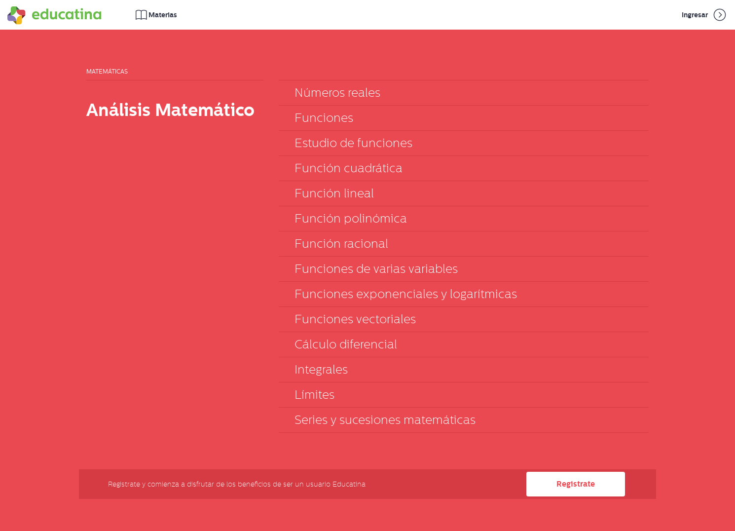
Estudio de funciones (353, 143)
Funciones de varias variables (376, 268)
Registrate (575, 484)
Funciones (323, 117)
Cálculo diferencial (345, 344)
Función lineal (334, 193)
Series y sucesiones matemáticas (385, 419)
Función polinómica (350, 218)
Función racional (341, 243)
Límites (314, 394)
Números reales (337, 92)
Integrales (321, 369)
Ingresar (705, 15)
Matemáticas (107, 71)
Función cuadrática (348, 168)
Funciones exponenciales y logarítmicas (405, 294)
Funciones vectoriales (355, 319)
